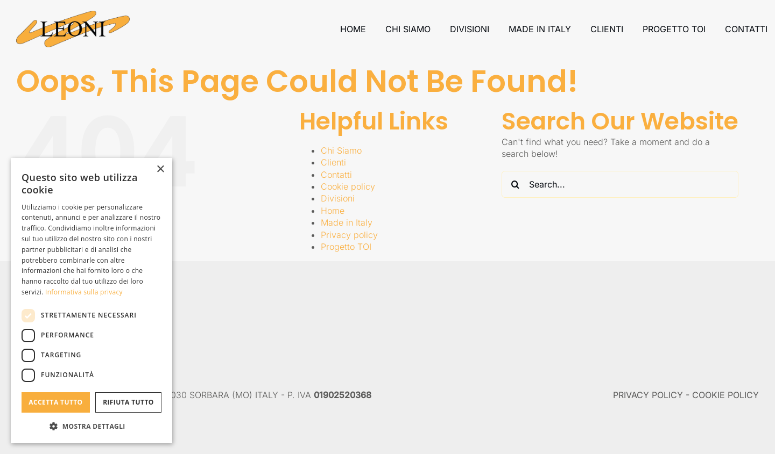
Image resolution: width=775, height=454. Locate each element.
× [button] (160, 169)
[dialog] (91, 300)
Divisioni (338, 198)
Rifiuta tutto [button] (128, 402)
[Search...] (620, 184)
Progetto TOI (346, 246)
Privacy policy (349, 234)
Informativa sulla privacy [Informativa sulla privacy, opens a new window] (84, 292)
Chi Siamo (341, 150)
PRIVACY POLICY (648, 395)
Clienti (333, 162)
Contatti (336, 174)
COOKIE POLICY (725, 395)
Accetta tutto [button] (55, 402)
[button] (91, 426)
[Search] (515, 184)
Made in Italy (346, 222)
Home (332, 210)
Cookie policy (348, 186)
